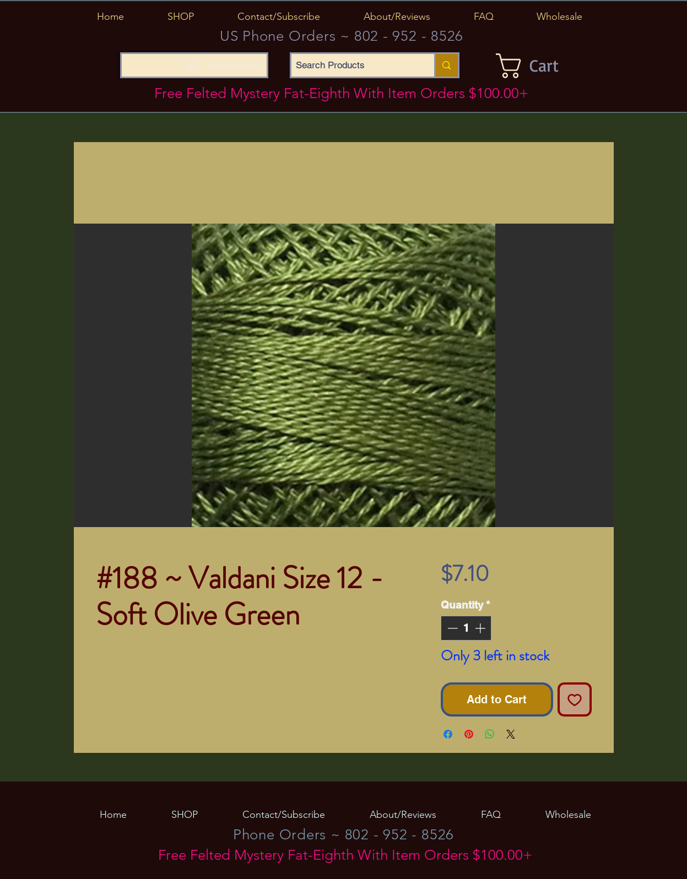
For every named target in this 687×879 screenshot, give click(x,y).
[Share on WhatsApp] (489, 734)
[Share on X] (510, 734)
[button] (181, 16)
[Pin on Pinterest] (468, 734)
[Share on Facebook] (448, 734)
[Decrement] (451, 628)
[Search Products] (354, 65)
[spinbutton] (466, 628)
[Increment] (481, 628)
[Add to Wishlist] (575, 699)
